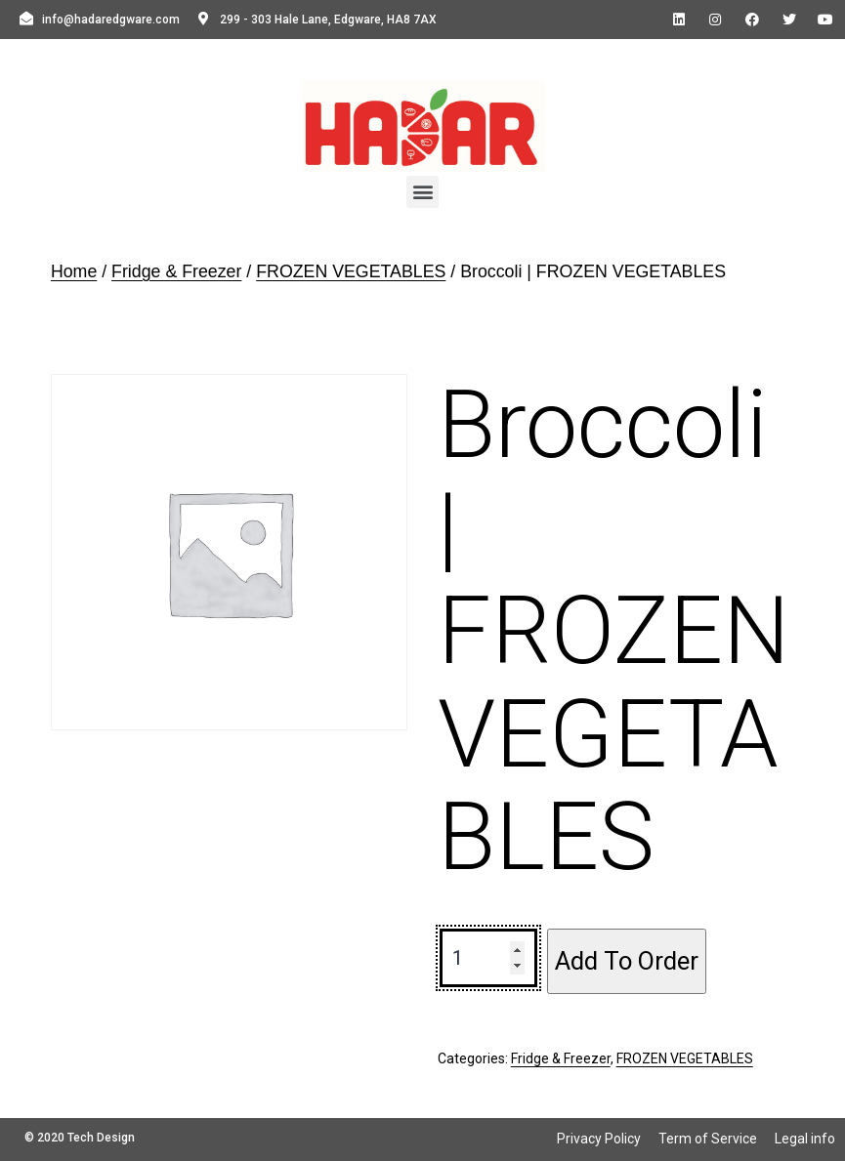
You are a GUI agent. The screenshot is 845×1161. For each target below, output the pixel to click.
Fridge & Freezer (176, 271)
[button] (422, 192)
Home (74, 271)
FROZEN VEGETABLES (350, 271)
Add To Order (626, 960)
